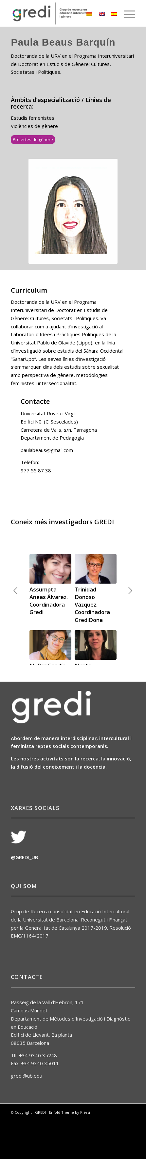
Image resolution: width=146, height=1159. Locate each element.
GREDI (40, 1143)
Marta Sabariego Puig (94, 669)
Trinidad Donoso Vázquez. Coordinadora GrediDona (92, 604)
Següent (130, 601)
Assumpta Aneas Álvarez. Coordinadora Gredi (48, 601)
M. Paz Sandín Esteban (47, 669)
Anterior (16, 601)
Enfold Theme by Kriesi (69, 1143)
